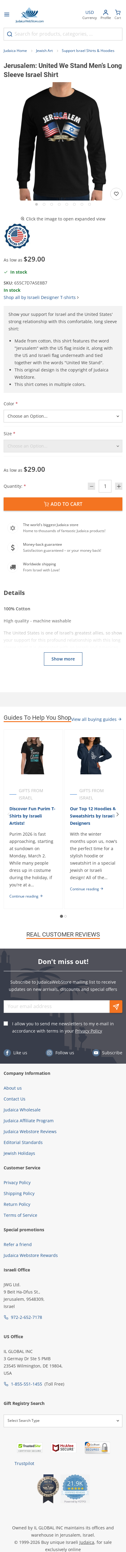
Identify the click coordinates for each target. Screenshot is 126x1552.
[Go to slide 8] (89, 204)
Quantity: (15, 486)
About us (13, 1088)
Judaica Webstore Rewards (31, 1255)
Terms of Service (20, 1215)
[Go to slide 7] (82, 204)
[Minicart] (117, 15)
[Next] (117, 814)
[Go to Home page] (30, 15)
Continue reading (26, 896)
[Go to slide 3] (51, 204)
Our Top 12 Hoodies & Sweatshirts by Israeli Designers (93, 816)
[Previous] (8, 814)
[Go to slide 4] (59, 204)
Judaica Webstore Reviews (30, 1131)
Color (11, 403)
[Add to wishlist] (116, 194)
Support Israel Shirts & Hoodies (88, 50)
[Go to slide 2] (44, 204)
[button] (63, 141)
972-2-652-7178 (26, 1317)
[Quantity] (105, 486)
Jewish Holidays (19, 1153)
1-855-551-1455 (26, 1384)
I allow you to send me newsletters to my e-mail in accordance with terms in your (63, 1027)
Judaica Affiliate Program (29, 1120)
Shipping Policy (19, 1193)
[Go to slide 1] (36, 204)
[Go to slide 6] (74, 204)
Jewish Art (44, 50)
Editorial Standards (23, 1142)
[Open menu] (7, 15)
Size (9, 433)
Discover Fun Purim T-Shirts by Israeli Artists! (32, 816)
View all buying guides (96, 719)
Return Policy (17, 1204)
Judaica (86, 1542)
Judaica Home (15, 50)
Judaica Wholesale (22, 1110)
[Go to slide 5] (66, 204)
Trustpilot (24, 1463)
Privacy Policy (88, 1031)
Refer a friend (18, 1244)
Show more (63, 659)
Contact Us (14, 1099)
